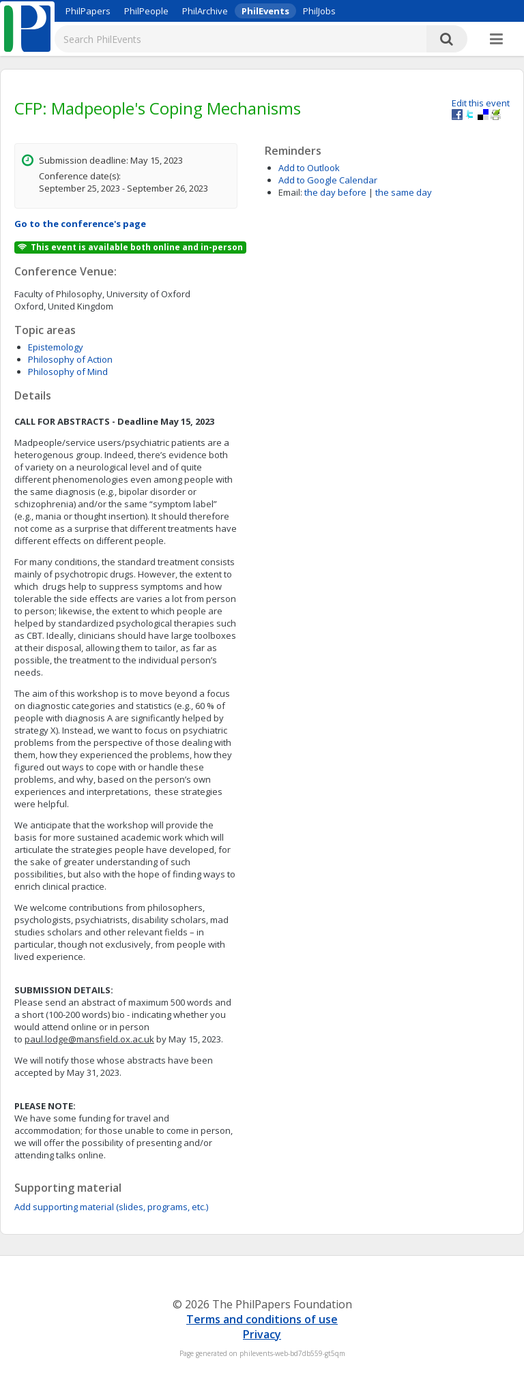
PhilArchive (205, 11)
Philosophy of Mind (68, 371)
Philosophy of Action (70, 359)
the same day (403, 192)
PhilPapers (88, 11)
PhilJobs (319, 11)
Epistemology (55, 347)
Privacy (262, 1334)
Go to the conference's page (80, 223)
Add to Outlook (309, 168)
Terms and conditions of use (262, 1319)
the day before (335, 192)
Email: (290, 192)
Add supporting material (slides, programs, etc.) (111, 1207)
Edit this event (481, 103)
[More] (496, 39)
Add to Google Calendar (327, 180)
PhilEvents (265, 11)
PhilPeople (146, 11)
